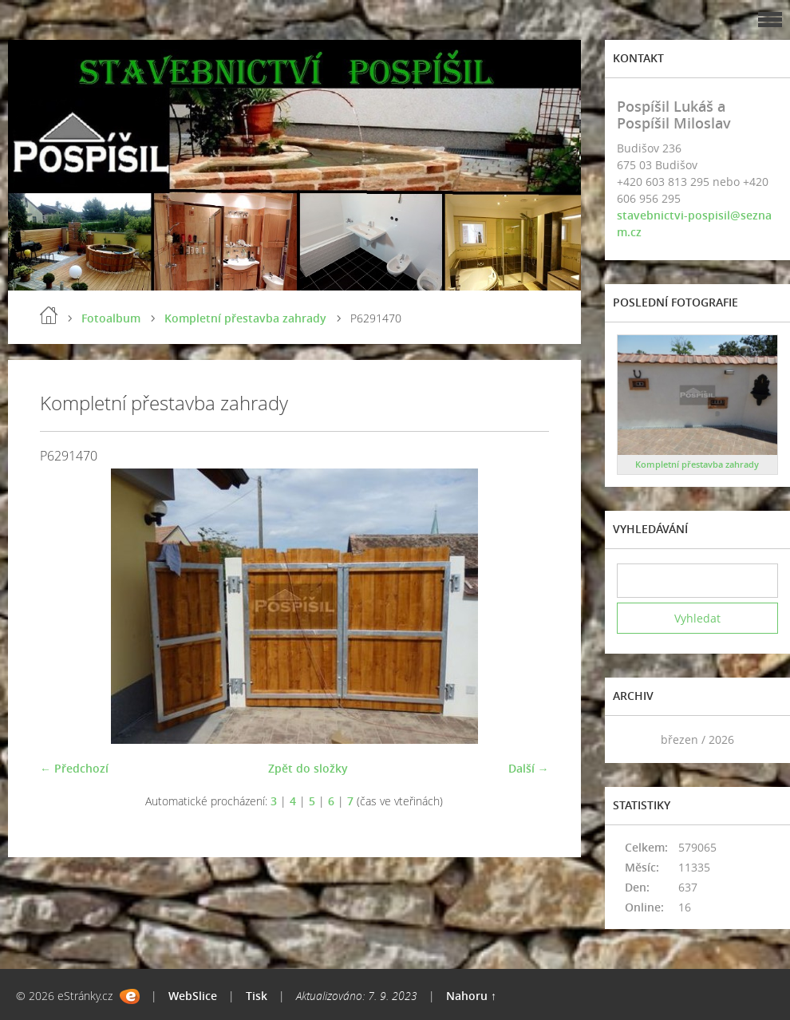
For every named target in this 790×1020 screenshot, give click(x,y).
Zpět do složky (308, 768)
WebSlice (192, 995)
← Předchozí (74, 768)
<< (634, 739)
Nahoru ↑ (471, 995)
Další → (528, 768)
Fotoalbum (110, 318)
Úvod (48, 315)
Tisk (256, 995)
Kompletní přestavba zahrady (245, 318)
